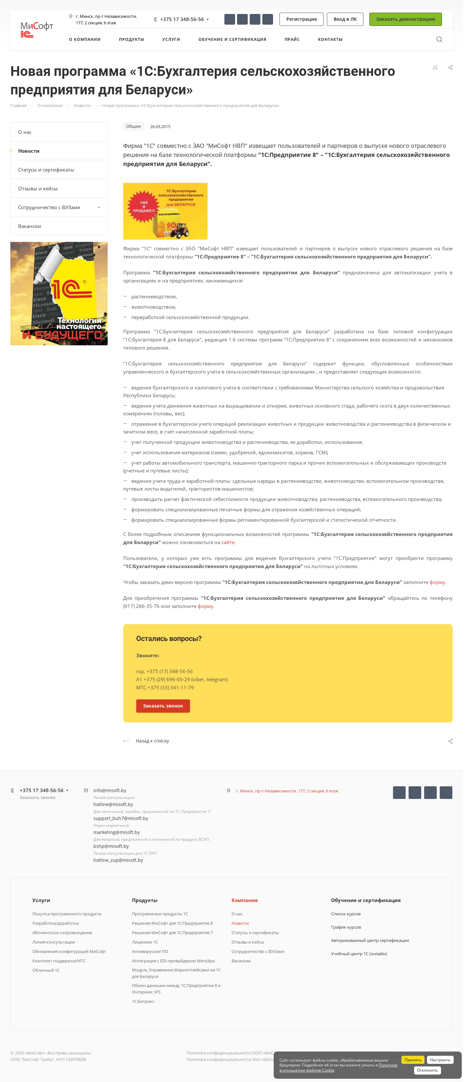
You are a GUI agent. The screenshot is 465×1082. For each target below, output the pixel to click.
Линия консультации (53, 942)
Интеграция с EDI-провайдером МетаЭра (173, 961)
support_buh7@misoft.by (120, 818)
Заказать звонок (37, 797)
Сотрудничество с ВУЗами (59, 207)
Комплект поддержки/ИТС (59, 961)
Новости (29, 151)
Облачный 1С (46, 970)
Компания (245, 900)
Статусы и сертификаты (46, 169)
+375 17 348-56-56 (182, 19)
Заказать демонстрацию (405, 19)
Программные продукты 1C (160, 914)
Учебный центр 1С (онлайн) (359, 954)
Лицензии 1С (145, 942)
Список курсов (346, 914)
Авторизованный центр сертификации (370, 940)
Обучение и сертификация (366, 900)
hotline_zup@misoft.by (118, 860)
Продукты (145, 900)
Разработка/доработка (55, 923)
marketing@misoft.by (116, 832)
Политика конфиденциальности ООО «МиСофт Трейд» (241, 1053)
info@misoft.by (109, 790)
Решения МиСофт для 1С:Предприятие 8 (172, 923)
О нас (24, 132)
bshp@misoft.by (111, 846)
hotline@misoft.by (113, 804)
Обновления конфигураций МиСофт (69, 951)
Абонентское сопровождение (62, 932)
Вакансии (29, 226)
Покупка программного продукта (66, 914)
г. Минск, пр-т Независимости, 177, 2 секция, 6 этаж (287, 791)
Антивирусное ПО (150, 951)
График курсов (346, 927)
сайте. (228, 542)
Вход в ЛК (345, 19)
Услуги (41, 900)
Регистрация (301, 19)
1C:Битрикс (143, 1001)
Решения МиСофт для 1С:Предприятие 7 (172, 932)
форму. (438, 582)
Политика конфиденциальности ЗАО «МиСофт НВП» (239, 1059)
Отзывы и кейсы (38, 188)
